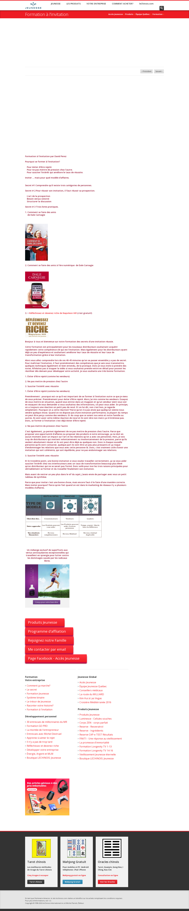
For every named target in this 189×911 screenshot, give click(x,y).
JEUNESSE (56, 3)
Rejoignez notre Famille (47, 640)
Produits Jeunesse (42, 622)
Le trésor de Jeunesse (39, 701)
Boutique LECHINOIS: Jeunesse (44, 757)
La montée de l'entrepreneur (43, 729)
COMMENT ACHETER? (122, 3)
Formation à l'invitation (39, 709)
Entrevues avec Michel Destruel (44, 733)
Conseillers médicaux (91, 690)
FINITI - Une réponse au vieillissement (100, 738)
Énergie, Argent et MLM (40, 753)
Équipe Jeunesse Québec (93, 686)
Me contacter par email (47, 649)
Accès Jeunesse (115, 14)
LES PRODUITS (73, 3)
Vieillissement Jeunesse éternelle (97, 754)
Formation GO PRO (37, 726)
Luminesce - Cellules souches (95, 718)
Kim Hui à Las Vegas (90, 698)
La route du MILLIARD (91, 694)
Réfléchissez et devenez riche (43, 745)
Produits (129, 14)
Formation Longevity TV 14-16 (96, 750)
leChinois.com (146, 3)
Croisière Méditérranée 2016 (95, 702)
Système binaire (35, 697)
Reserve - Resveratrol (91, 726)
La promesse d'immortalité (94, 742)
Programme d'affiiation (47, 631)
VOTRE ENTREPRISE (96, 3)
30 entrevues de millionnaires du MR (47, 722)
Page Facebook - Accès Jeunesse (53, 658)
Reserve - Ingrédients (91, 730)
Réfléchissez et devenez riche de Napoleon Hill (53, 313)
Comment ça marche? (38, 685)
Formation (157, 14)
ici (50, 900)
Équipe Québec (143, 14)
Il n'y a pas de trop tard (39, 741)
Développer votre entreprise (42, 749)
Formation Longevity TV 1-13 (95, 746)
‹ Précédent (146, 71)
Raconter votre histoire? (40, 705)
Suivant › (158, 71)
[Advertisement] (94, 44)
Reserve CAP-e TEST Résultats (96, 734)
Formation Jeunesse (38, 693)
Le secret (32, 689)
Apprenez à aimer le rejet (41, 737)
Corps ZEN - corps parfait (93, 722)
